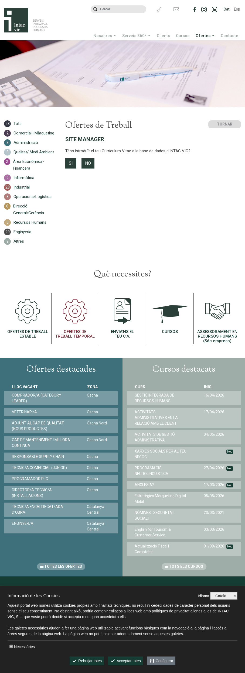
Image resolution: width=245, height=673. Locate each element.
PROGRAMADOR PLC (30, 479)
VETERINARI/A (24, 412)
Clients (163, 35)
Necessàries (24, 647)
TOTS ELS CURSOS (184, 566)
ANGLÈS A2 (145, 485)
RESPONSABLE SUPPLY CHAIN (38, 456)
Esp (237, 9)
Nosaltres (102, 35)
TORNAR (224, 124)
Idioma (203, 596)
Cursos (182, 35)
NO (88, 163)
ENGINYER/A (23, 523)
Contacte (229, 35)
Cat (226, 9)
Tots (17, 123)
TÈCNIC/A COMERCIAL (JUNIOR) (39, 468)
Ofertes (203, 35)
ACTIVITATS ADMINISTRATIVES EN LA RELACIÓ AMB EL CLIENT (156, 417)
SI (71, 163)
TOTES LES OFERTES (61, 566)
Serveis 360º (134, 35)
